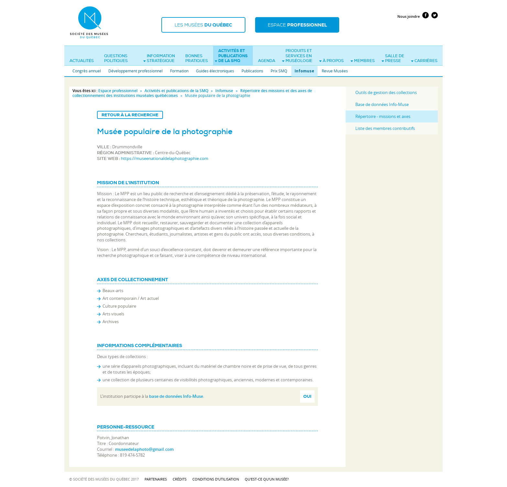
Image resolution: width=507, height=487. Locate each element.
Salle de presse (393, 58)
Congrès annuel (86, 70)
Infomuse (304, 71)
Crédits (180, 479)
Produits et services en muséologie (297, 55)
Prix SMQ (279, 70)
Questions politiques (116, 58)
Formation (179, 70)
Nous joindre (408, 16)
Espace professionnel (117, 90)
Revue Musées (335, 70)
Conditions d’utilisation (215, 479)
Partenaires (156, 479)
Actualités (82, 60)
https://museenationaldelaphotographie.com (164, 158)
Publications (252, 70)
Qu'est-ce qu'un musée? (267, 479)
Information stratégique (159, 58)
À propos (331, 60)
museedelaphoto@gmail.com (144, 449)
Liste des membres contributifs (385, 128)
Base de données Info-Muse (382, 104)
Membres (363, 60)
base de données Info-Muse (176, 396)
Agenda (266, 60)
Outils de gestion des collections (386, 92)
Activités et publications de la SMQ (231, 55)
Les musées (203, 25)
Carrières (424, 60)
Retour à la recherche (130, 115)
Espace (297, 25)
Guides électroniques (215, 70)
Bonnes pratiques (196, 58)
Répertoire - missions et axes (382, 116)
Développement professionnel (135, 70)
